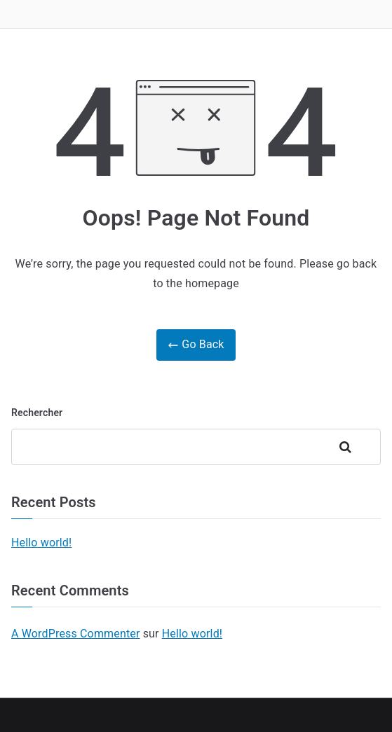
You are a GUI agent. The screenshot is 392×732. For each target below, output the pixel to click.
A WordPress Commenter (75, 633)
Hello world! (41, 542)
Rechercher (36, 412)
